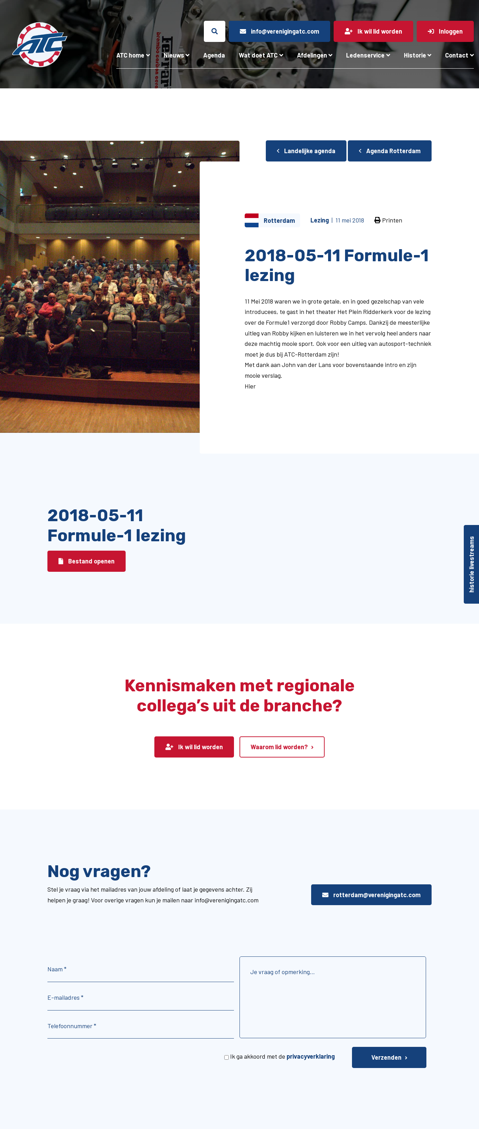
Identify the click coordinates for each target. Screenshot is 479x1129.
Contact (456, 55)
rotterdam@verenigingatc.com (371, 895)
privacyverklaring (311, 1056)
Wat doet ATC (258, 55)
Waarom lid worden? (279, 747)
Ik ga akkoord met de (282, 1056)
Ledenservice (365, 55)
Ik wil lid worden (194, 747)
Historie (415, 55)
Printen (388, 220)
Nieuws (174, 55)
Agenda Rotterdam (390, 151)
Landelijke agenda (306, 151)
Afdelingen (312, 55)
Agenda (214, 55)
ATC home (130, 55)
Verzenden (386, 1057)
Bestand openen (86, 561)
